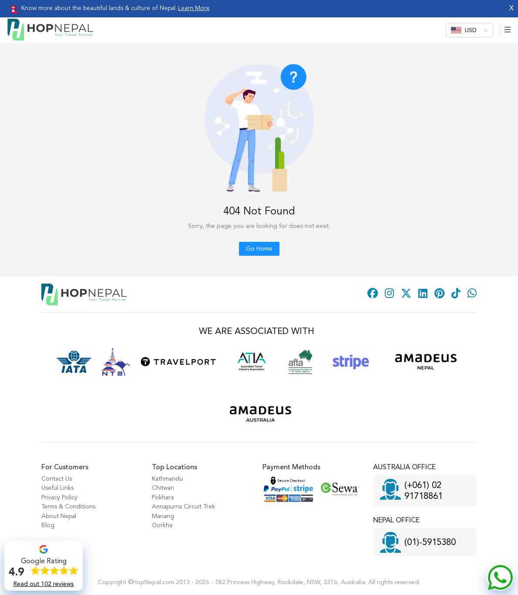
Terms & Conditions (68, 507)
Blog (47, 525)
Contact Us (56, 479)
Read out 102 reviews (43, 584)
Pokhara (163, 498)
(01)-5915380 (430, 542)
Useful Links (57, 488)
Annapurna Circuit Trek (183, 507)
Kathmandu (167, 479)
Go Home (259, 249)
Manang (163, 516)
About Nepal (58, 516)
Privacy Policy (59, 498)
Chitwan (163, 488)
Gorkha (162, 525)
